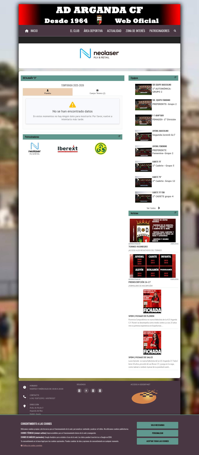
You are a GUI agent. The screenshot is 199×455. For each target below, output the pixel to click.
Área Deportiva (93, 30)
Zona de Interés (135, 30)
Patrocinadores (159, 30)
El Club (74, 30)
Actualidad (114, 30)
